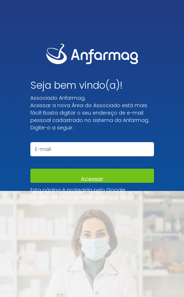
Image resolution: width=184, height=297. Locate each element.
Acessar (92, 179)
